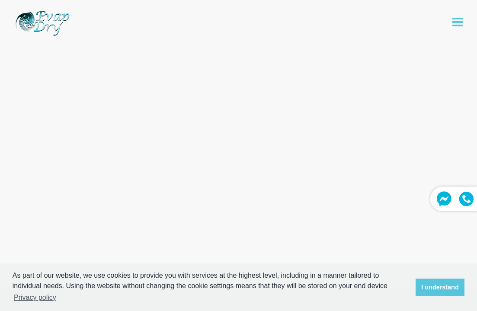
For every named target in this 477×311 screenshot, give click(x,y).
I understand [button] (439, 287)
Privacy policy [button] (35, 297)
